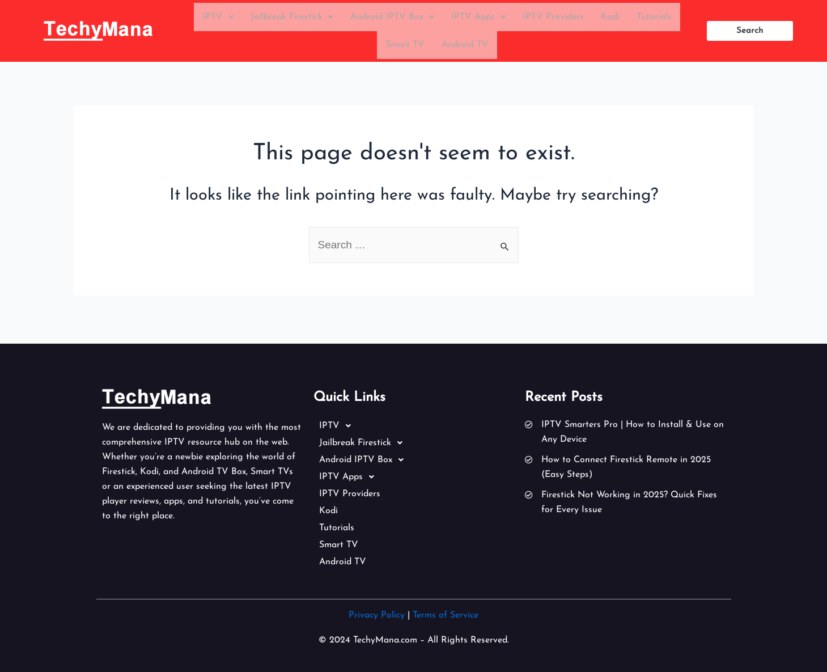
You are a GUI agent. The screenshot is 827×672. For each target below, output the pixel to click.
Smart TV (405, 48)
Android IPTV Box (392, 18)
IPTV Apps (478, 18)
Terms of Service (445, 615)
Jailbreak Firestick (292, 18)
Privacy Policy (377, 615)
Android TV (465, 48)
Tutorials (654, 18)
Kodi (610, 18)
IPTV (218, 18)
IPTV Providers (553, 18)
